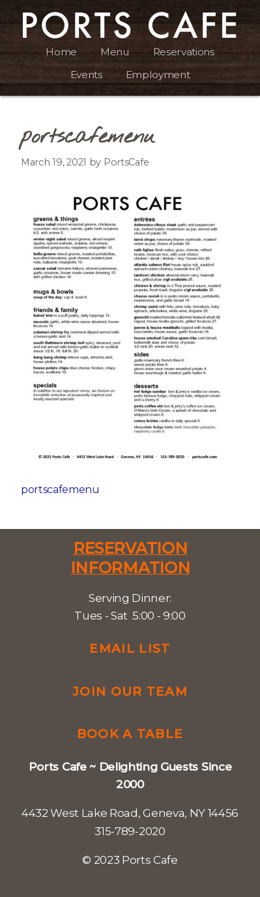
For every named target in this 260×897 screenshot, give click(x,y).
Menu (115, 52)
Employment (158, 74)
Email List (129, 648)
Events (86, 74)
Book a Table (130, 733)
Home (61, 52)
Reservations (183, 52)
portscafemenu (60, 489)
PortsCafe (126, 162)
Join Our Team (130, 691)
